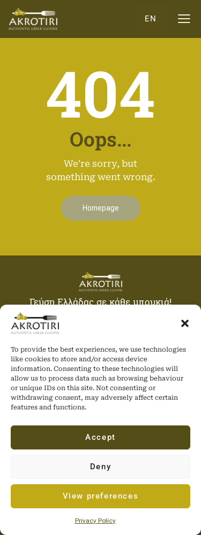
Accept (100, 437)
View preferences (101, 496)
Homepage (101, 208)
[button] (185, 323)
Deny (100, 466)
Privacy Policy (95, 520)
